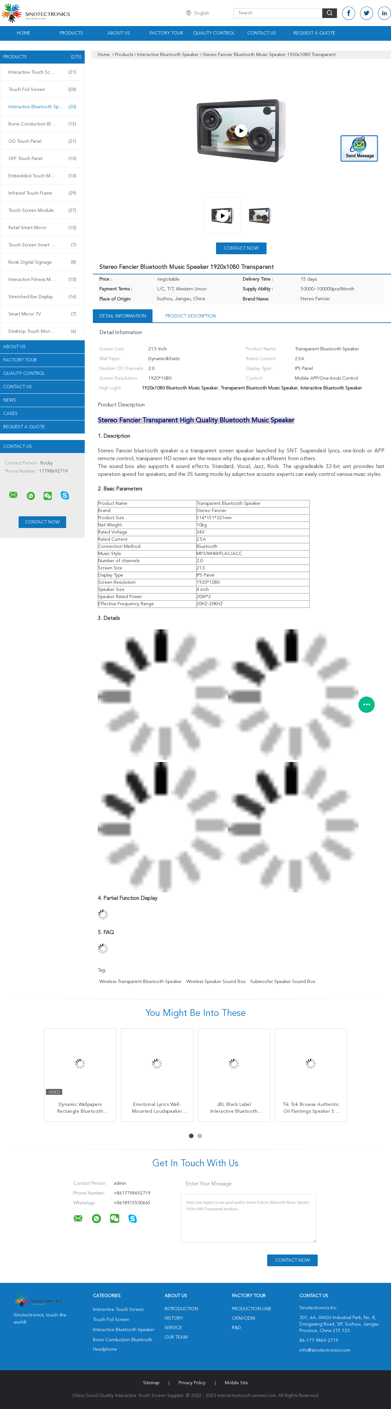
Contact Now (241, 248)
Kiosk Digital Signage (42, 262)
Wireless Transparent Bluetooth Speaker (140, 981)
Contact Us (261, 33)
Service (173, 1328)
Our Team (176, 1337)
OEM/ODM (243, 1318)
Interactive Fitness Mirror (42, 279)
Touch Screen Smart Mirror (42, 245)
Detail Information (122, 316)
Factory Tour (166, 33)
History (174, 1318)
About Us (119, 33)
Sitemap (151, 1383)
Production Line (251, 1309)
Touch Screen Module (42, 210)
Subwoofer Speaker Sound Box (282, 981)
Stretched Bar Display (42, 297)
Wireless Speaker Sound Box (216, 981)
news (9, 400)
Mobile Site (236, 1383)
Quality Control (214, 33)
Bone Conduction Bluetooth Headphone (44, 124)
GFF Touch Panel (42, 158)
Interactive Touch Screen (42, 72)
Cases (10, 413)
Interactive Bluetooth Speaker (42, 107)
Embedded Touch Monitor (42, 176)
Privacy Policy (192, 1383)
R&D (236, 1328)
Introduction (181, 1309)
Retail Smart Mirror (42, 228)
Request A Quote (314, 33)
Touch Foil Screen (42, 89)
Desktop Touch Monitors (42, 331)
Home (23, 33)
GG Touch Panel (42, 141)
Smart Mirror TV (42, 314)
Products (71, 33)
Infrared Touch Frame (42, 193)
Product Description (191, 316)
